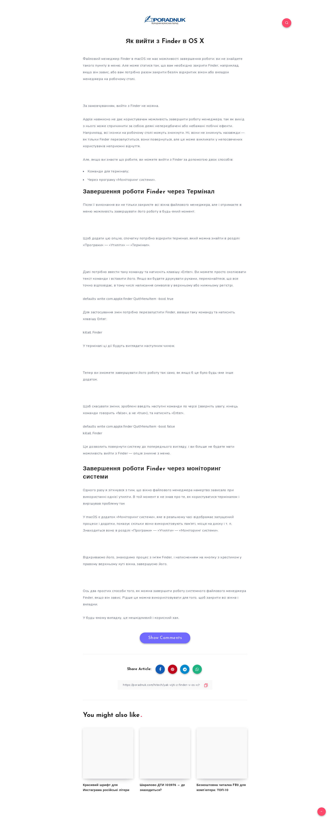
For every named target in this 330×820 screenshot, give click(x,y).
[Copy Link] (165, 685)
